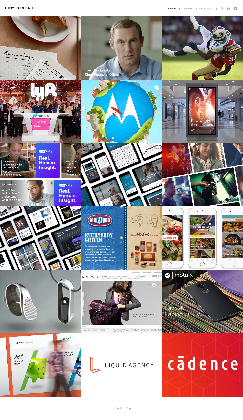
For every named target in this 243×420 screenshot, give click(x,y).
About (188, 8)
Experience (203, 8)
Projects (174, 8)
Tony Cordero (18, 8)
